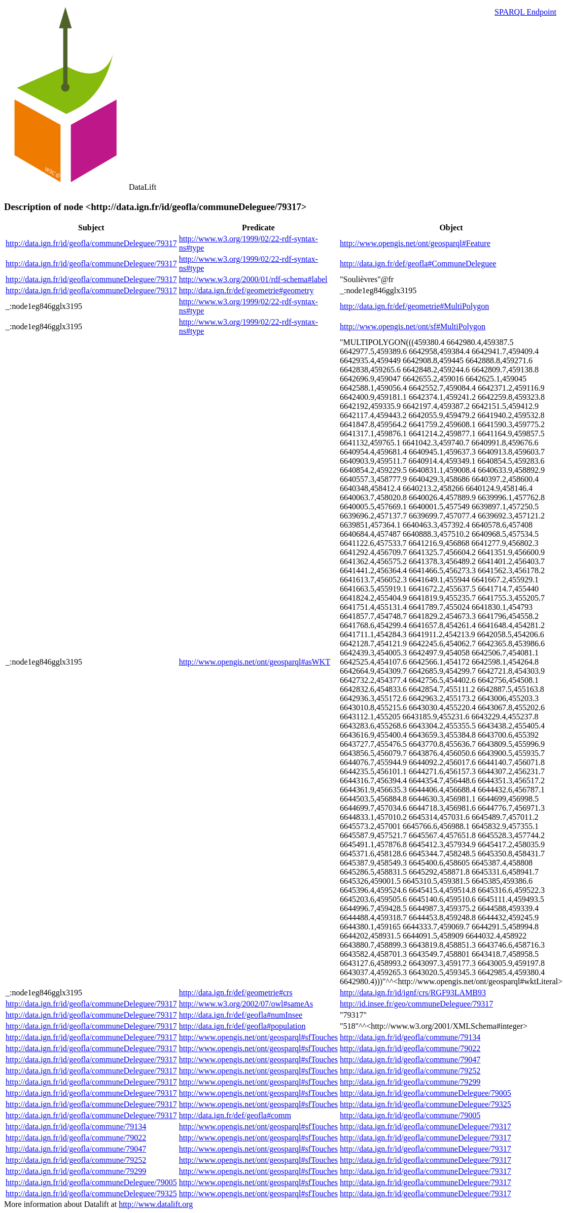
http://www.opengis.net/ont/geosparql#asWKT (254, 661)
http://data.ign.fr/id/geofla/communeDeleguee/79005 (425, 1093)
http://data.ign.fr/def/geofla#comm (235, 1115)
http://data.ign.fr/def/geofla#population (242, 1026)
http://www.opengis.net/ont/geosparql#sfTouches (258, 1037)
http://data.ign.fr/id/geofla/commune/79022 (410, 1048)
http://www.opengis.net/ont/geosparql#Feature (415, 243)
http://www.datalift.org (156, 1204)
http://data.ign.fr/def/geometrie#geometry (246, 290)
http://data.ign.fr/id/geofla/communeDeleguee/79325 (425, 1104)
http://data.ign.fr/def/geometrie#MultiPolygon (414, 306)
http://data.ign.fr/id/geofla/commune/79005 (410, 1115)
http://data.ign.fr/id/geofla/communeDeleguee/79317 (91, 243)
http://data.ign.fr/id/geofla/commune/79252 (410, 1070)
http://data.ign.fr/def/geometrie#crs (236, 992)
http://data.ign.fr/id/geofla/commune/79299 (410, 1082)
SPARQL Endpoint (525, 12)
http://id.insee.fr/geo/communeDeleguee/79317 (416, 1003)
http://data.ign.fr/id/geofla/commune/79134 (410, 1037)
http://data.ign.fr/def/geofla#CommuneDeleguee (418, 263)
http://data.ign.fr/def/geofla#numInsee (240, 1015)
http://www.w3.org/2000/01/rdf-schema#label (253, 279)
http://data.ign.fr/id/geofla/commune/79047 (410, 1059)
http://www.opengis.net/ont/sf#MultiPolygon (412, 326)
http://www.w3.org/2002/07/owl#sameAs (246, 1003)
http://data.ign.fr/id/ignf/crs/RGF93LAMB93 (413, 992)
